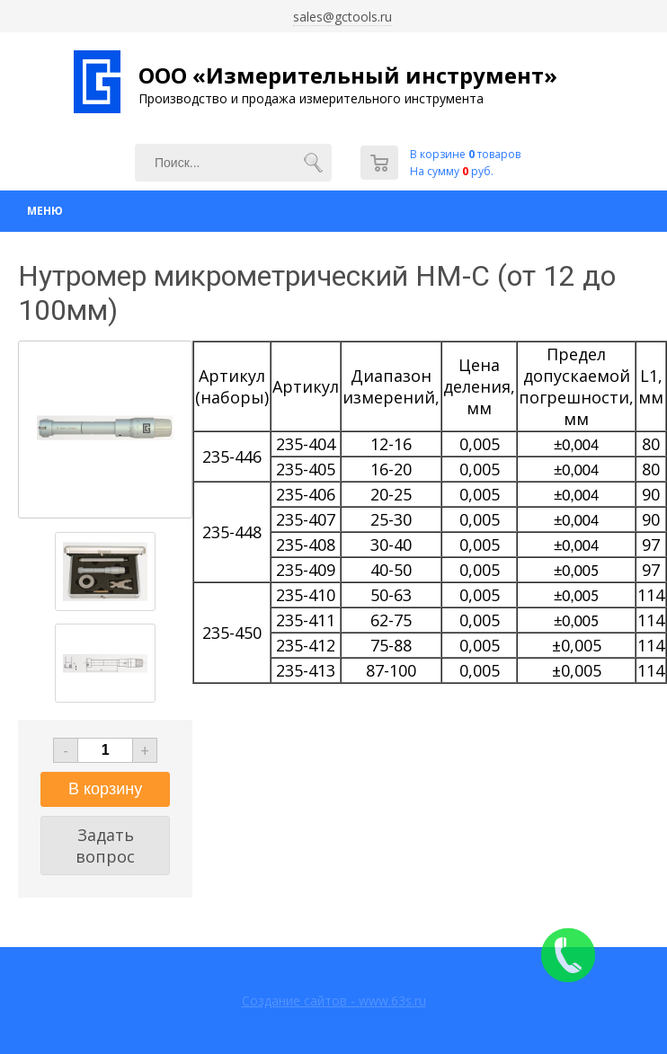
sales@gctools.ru (342, 16)
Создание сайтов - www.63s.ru (334, 1000)
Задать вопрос (105, 845)
